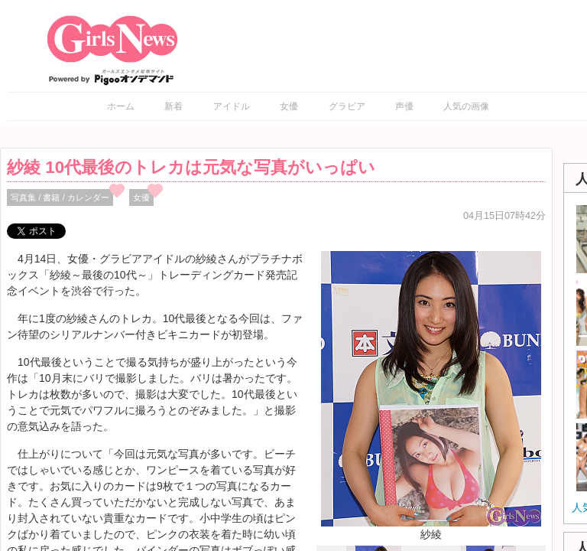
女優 (289, 106)
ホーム (121, 106)
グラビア (347, 106)
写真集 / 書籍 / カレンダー (60, 197)
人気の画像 (466, 106)
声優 (404, 106)
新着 (173, 106)
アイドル (231, 106)
